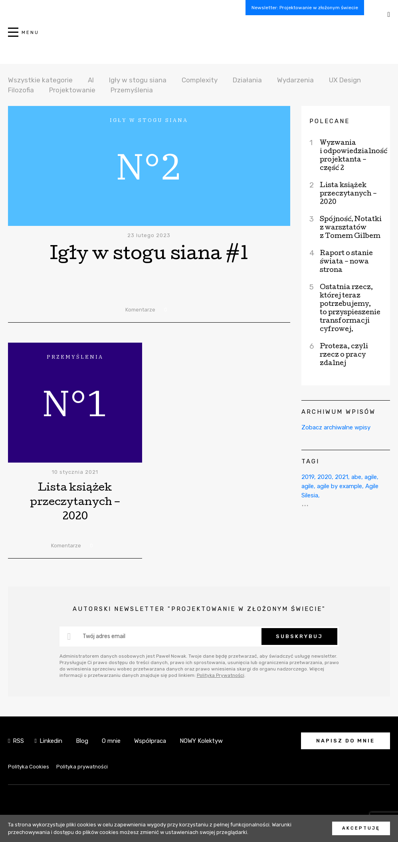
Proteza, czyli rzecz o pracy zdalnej (344, 355)
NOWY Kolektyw (201, 740)
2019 (307, 477)
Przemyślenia (132, 90)
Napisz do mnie (345, 741)
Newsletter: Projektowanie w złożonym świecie (304, 7)
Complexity (200, 80)
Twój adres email (104, 636)
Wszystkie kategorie (40, 80)
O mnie (111, 740)
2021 (341, 477)
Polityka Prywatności (220, 675)
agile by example (339, 486)
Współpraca (150, 740)
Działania (247, 80)
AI (91, 80)
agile (370, 477)
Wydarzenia (295, 80)
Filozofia (21, 90)
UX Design (345, 80)
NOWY (199, 37)
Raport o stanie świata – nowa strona (346, 262)
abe (356, 477)
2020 (324, 477)
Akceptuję (361, 828)
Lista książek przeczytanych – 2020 (75, 503)
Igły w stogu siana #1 (149, 255)
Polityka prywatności (82, 767)
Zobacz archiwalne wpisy (335, 427)
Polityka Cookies (28, 767)
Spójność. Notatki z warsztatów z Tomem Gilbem (351, 228)
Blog (82, 740)
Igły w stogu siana (137, 80)
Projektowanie (72, 90)
